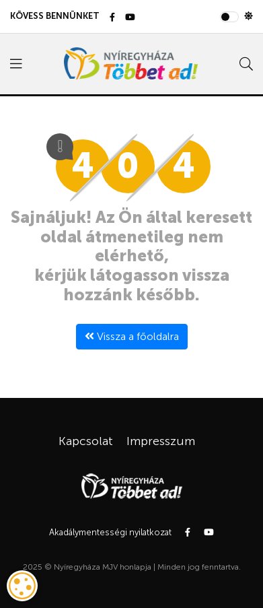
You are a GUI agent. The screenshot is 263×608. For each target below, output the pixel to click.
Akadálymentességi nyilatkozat (110, 532)
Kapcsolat (86, 441)
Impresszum (160, 441)
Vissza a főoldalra (132, 336)
